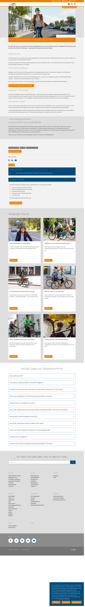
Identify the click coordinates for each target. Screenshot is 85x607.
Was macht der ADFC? (16, 426)
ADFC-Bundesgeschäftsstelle (14, 555)
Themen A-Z (11, 536)
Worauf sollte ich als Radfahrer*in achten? (22, 453)
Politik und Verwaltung (58, 546)
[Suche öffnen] (72, 4)
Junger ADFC (11, 557)
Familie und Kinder (12, 534)
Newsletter (72, 1)
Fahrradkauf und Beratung (14, 529)
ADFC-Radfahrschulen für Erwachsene (22, 390)
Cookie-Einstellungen (25, 599)
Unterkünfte (33, 531)
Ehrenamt (33, 548)
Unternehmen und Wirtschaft (59, 550)
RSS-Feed (10, 566)
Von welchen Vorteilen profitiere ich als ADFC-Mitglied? (26, 433)
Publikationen (11, 550)
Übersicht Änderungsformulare (37, 555)
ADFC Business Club (12, 559)
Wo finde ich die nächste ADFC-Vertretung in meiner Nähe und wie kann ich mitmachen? (36, 439)
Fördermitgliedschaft (35, 551)
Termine (55, 527)
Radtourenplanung (35, 526)
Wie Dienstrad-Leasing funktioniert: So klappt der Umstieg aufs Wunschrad (34, 223)
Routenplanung (34, 529)
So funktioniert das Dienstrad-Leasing (21, 341)
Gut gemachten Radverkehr (14, 531)
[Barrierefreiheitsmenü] (69, 4)
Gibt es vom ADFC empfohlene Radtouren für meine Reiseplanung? (30, 480)
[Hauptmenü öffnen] (75, 4)
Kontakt (10, 562)
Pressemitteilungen (12, 576)
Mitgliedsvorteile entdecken (69, 7)
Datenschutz (17, 599)
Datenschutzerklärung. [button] (64, 598)
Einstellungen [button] (66, 602)
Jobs (9, 551)
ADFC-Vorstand (11, 553)
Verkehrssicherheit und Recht (14, 526)
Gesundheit (10, 533)
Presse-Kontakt (11, 577)
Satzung (10, 560)
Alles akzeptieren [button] (76, 602)
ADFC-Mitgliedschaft (35, 546)
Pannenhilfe (33, 553)
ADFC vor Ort (11, 548)
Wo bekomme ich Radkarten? (18, 487)
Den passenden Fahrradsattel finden (56, 390)
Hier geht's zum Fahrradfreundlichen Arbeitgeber (20, 85)
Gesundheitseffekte (14, 197)
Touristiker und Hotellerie (58, 548)
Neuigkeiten (55, 526)
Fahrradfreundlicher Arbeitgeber (19, 293)
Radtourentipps (34, 533)
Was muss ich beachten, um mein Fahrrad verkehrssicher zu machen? (31, 446)
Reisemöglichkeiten (35, 527)
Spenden (65, 1)
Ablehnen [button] (56, 602)
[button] (9, 210)
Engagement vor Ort (12, 527)
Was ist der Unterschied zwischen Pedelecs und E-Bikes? (27, 473)
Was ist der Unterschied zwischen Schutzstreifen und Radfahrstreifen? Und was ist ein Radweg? (39, 460)
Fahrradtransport (34, 534)
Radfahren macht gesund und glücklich (57, 293)
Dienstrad (22, 197)
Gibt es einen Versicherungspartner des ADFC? (24, 467)
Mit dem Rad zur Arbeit (32, 197)
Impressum (10, 599)
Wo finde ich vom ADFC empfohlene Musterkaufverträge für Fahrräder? (31, 494)
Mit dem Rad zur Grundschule (54, 341)
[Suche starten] (73, 512)
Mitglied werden (56, 1)
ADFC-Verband (11, 546)
